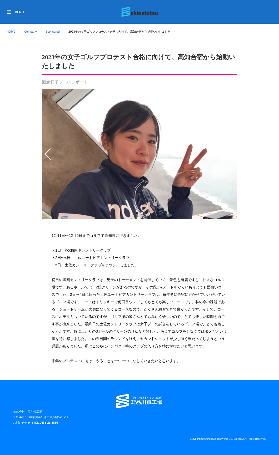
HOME (11, 31)
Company (30, 31)
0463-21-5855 (49, 422)
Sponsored (53, 31)
